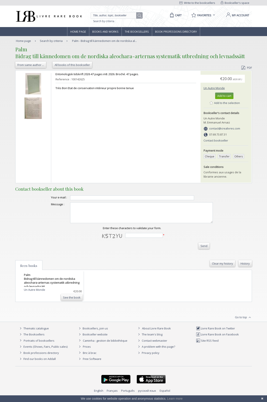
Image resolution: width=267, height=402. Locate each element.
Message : (49, 204)
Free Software (92, 363)
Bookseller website (93, 338)
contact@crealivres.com (224, 128)
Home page (78, 32)
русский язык (147, 394)
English (98, 394)
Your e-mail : (50, 197)
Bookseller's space (235, 3)
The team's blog (149, 338)
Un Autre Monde (214, 88)
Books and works (105, 32)
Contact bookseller (216, 140)
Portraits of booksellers (39, 344)
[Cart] (175, 15)
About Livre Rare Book (156, 332)
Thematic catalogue (34, 332)
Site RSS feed (207, 344)
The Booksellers (137, 32)
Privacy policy (148, 357)
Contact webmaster (152, 344)
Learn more (175, 398)
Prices (87, 350)
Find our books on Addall (37, 363)
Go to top (243, 321)
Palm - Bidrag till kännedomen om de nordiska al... (104, 41)
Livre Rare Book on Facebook (217, 338)
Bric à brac (89, 357)
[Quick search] (115, 15)
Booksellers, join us (93, 332)
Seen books (28, 269)
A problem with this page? (156, 350)
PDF (246, 68)
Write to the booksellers (197, 3)
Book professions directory (176, 32)
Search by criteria (103, 21)
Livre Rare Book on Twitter (215, 332)
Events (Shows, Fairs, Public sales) (43, 350)
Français (112, 394)
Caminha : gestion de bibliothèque (105, 344)
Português (128, 394)
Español (165, 394)
